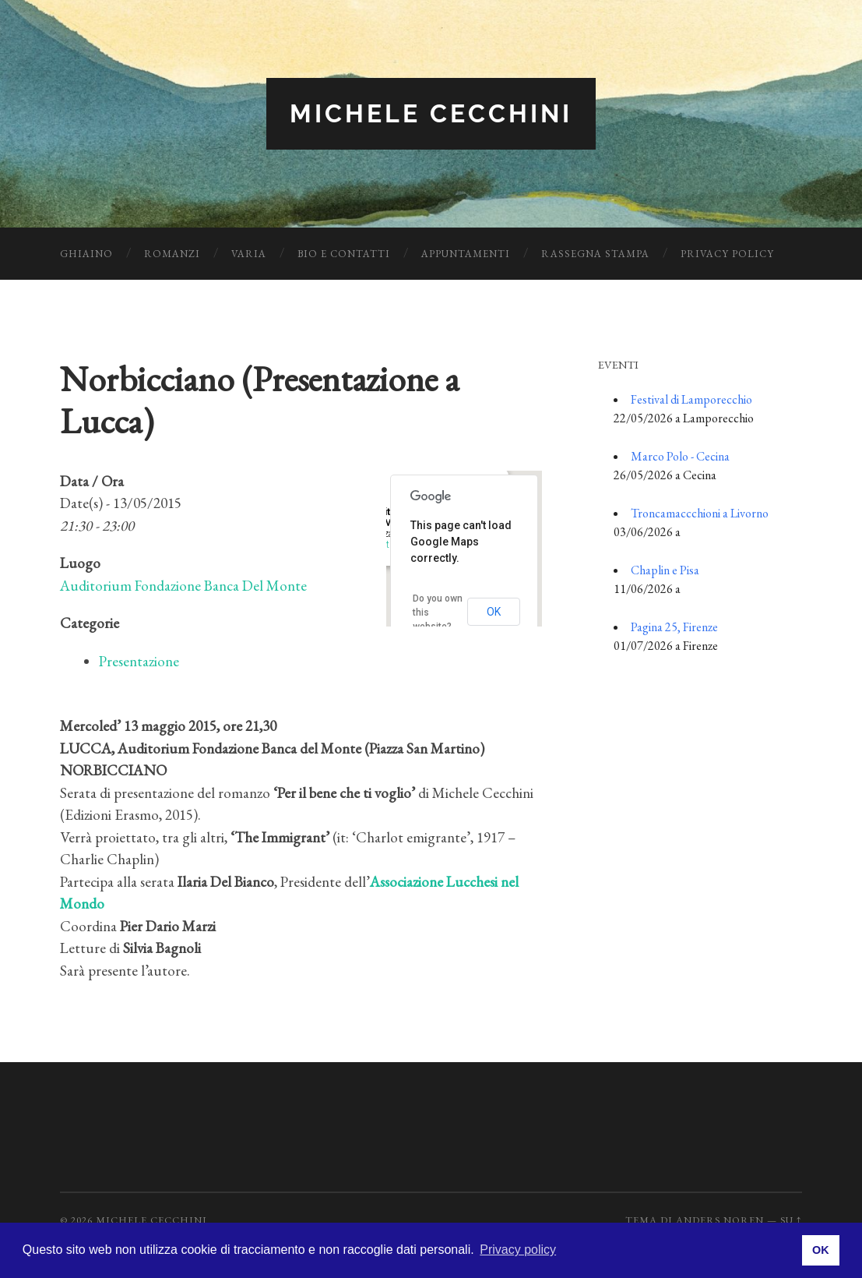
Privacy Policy (727, 253)
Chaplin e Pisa (665, 570)
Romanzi (172, 253)
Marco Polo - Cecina (680, 456)
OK (494, 611)
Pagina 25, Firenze (674, 627)
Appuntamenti (465, 253)
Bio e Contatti (343, 253)
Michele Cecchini (431, 113)
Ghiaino (86, 253)
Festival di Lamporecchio (691, 399)
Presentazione (139, 661)
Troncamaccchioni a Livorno (700, 513)
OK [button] (820, 1250)
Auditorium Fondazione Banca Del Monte (183, 585)
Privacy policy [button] (518, 1249)
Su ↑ (791, 1220)
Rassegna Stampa (595, 253)
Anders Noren (720, 1220)
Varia (248, 253)
